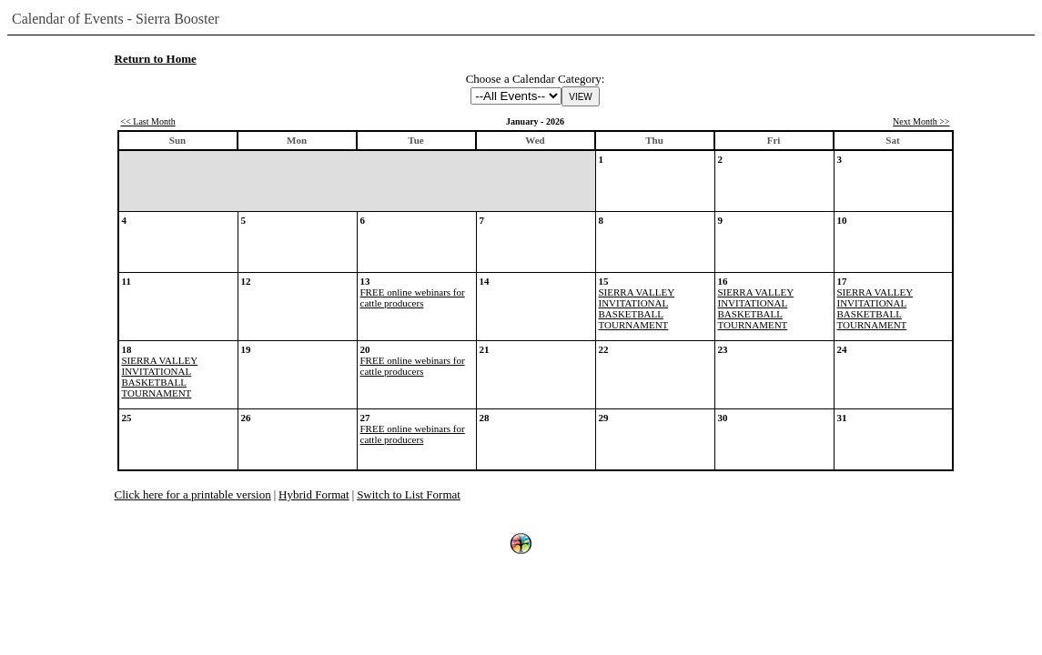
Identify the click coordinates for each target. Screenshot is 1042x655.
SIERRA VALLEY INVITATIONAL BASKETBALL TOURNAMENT (637, 308)
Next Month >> (921, 121)
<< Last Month (148, 121)
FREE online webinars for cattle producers (412, 297)
